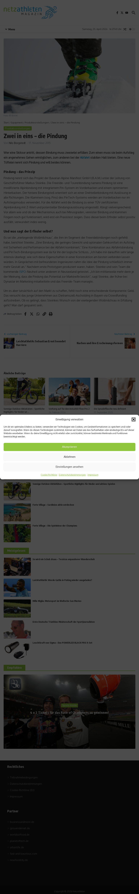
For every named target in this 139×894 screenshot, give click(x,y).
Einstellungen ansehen (69, 466)
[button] (133, 419)
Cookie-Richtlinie (49, 474)
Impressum (93, 474)
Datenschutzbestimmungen (72, 474)
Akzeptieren (69, 446)
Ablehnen (69, 456)
